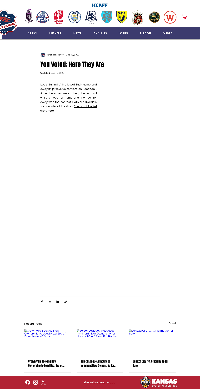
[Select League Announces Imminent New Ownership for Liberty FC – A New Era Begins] (100, 342)
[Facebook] (28, 382)
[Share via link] (65, 301)
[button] (32, 32)
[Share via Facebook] (41, 301)
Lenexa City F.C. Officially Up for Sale (150, 363)
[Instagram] (35, 382)
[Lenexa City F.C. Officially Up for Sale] (152, 342)
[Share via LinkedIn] (57, 301)
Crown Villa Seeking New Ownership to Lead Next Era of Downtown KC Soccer (45, 363)
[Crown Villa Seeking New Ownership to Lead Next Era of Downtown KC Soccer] (47, 342)
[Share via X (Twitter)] (49, 301)
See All (172, 323)
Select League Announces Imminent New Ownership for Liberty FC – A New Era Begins (97, 363)
